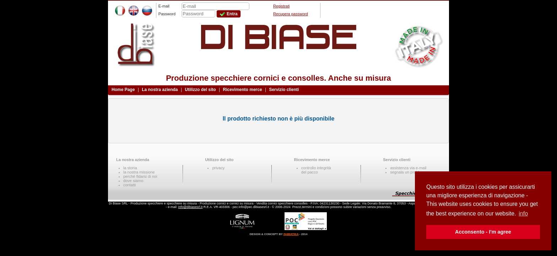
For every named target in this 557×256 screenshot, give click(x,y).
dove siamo (133, 180)
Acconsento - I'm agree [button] (483, 232)
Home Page (123, 89)
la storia (130, 168)
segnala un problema (408, 172)
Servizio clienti (284, 89)
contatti (129, 185)
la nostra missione (139, 172)
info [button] (523, 213)
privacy (218, 168)
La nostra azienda (160, 89)
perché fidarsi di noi (140, 176)
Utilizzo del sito (200, 89)
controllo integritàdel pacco (316, 170)
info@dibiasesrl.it (190, 207)
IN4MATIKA (291, 234)
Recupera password (290, 14)
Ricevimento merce (242, 89)
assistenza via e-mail (408, 168)
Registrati (281, 6)
